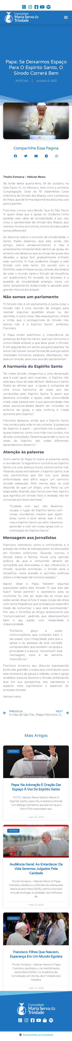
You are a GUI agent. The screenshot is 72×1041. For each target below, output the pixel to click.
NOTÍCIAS (22, 80)
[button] (66, 17)
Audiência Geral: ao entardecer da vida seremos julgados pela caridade (36, 869)
